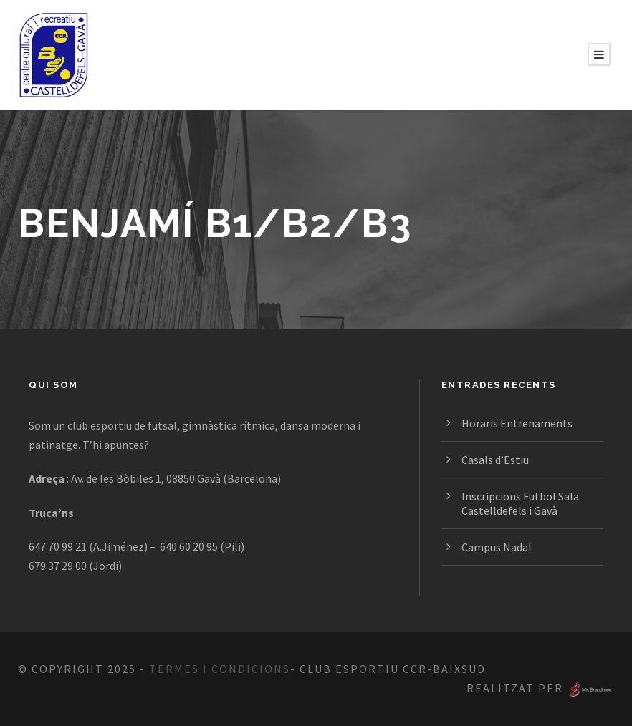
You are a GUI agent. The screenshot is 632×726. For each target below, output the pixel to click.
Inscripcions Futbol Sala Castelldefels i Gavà (520, 503)
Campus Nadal (496, 547)
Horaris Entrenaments (517, 423)
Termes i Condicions (219, 669)
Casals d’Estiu (495, 459)
